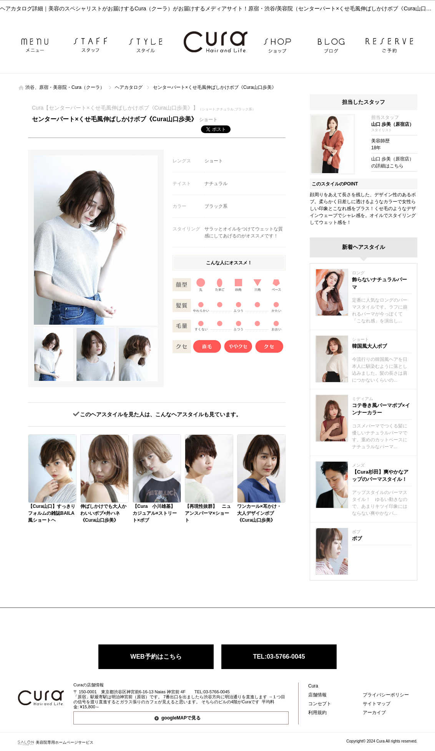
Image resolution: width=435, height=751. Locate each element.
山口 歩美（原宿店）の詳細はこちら (392, 162)
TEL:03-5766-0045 (279, 656)
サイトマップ (376, 703)
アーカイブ (374, 712)
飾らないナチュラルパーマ (379, 283)
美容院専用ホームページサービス (55, 742)
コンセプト (319, 703)
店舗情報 (317, 695)
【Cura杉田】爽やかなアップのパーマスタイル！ (380, 475)
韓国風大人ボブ (369, 346)
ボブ (357, 538)
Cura (313, 686)
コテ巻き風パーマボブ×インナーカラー (381, 409)
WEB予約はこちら (155, 656)
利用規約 (317, 712)
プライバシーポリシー (386, 695)
